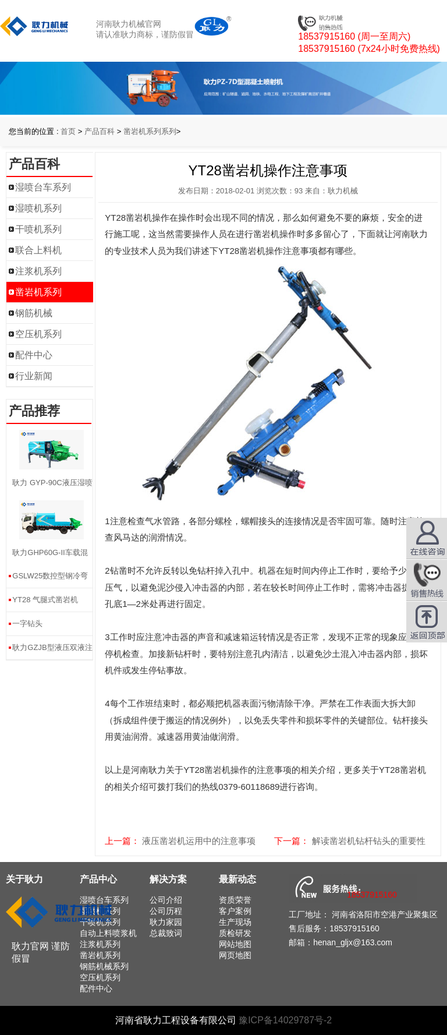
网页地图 (235, 955)
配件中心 (33, 355)
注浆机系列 (38, 271)
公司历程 (166, 911)
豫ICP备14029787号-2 (285, 1020)
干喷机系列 (38, 229)
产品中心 (98, 879)
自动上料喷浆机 (108, 933)
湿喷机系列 (38, 208)
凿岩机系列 (38, 292)
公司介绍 (166, 900)
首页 (68, 131)
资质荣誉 (235, 900)
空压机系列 (38, 334)
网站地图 (235, 944)
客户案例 (235, 911)
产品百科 (99, 131)
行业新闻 (33, 376)
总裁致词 (166, 933)
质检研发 (235, 933)
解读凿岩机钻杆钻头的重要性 (368, 841)
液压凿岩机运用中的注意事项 (199, 841)
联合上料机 (38, 250)
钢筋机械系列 (104, 966)
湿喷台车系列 (43, 187)
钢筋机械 (33, 313)
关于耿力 (24, 879)
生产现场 (235, 922)
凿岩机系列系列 (149, 131)
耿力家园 (166, 922)
